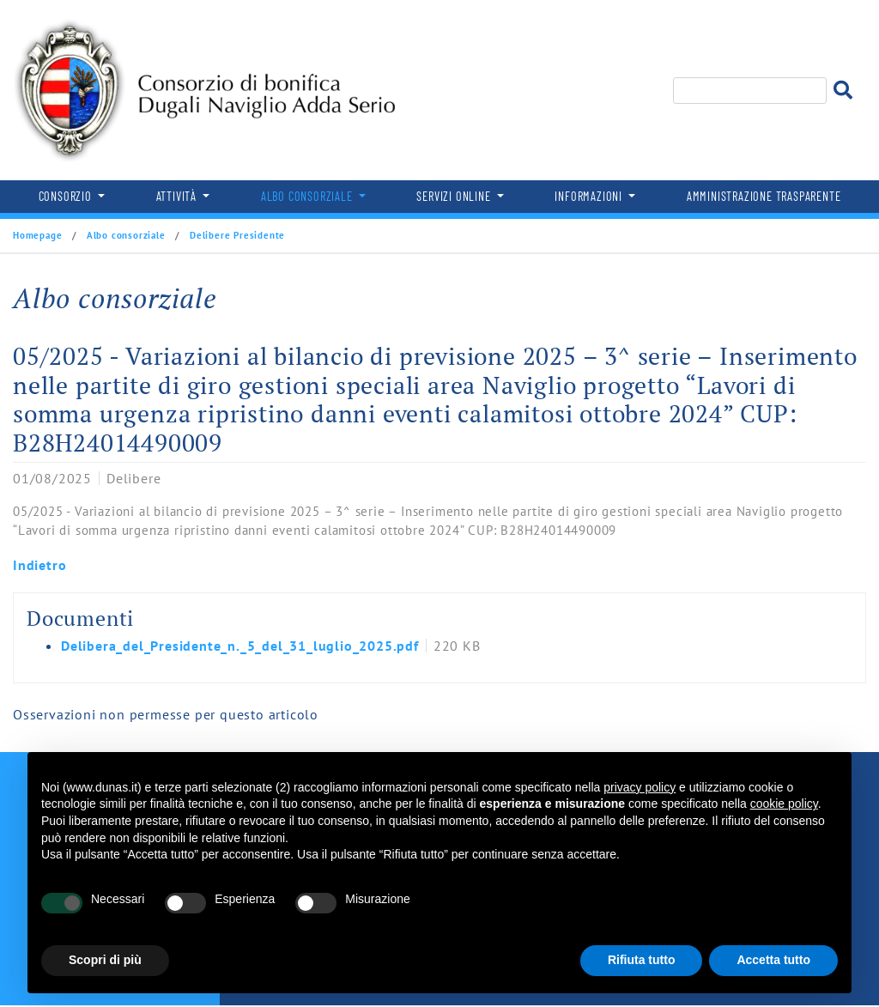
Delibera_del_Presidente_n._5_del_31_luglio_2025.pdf (240, 645)
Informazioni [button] (590, 196)
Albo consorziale (125, 235)
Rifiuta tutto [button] (642, 960)
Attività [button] (178, 196)
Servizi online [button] (455, 196)
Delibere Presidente (235, 235)
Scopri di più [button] (105, 960)
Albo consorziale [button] (308, 196)
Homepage (39, 235)
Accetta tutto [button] (773, 960)
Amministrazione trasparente (764, 196)
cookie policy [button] (784, 803)
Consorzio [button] (67, 196)
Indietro (39, 564)
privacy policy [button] (639, 787)
